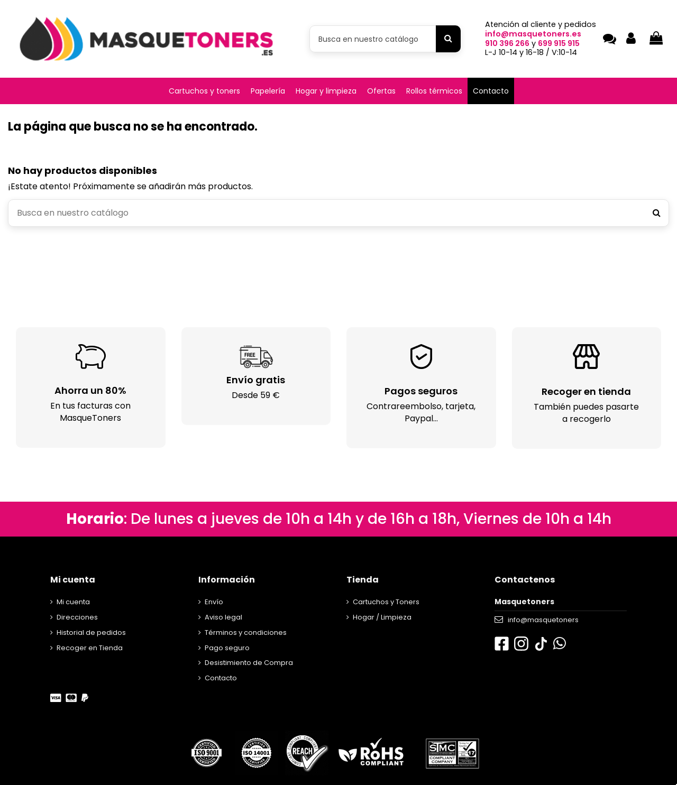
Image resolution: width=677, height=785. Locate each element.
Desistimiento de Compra (249, 663)
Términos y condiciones (246, 632)
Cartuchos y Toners (386, 602)
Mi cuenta (73, 602)
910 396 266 (507, 43)
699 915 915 (559, 43)
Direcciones (77, 617)
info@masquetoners (543, 620)
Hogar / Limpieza (382, 617)
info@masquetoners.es (533, 34)
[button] (204, 91)
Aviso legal (223, 617)
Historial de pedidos (91, 632)
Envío (214, 602)
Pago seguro (227, 648)
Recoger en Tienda (90, 648)
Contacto (221, 678)
